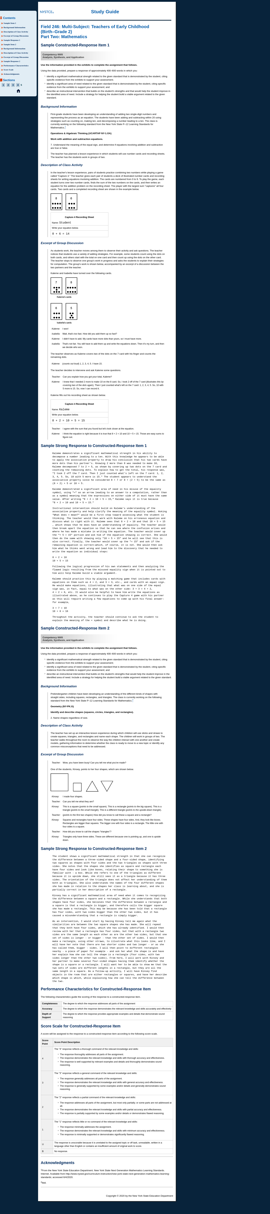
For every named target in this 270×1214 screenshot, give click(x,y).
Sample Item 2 (10, 44)
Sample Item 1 (10, 23)
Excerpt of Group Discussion (16, 36)
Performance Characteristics (16, 65)
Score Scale (8, 70)
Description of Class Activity (16, 32)
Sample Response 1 (12, 40)
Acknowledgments (11, 74)
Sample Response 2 (12, 61)
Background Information (14, 27)
